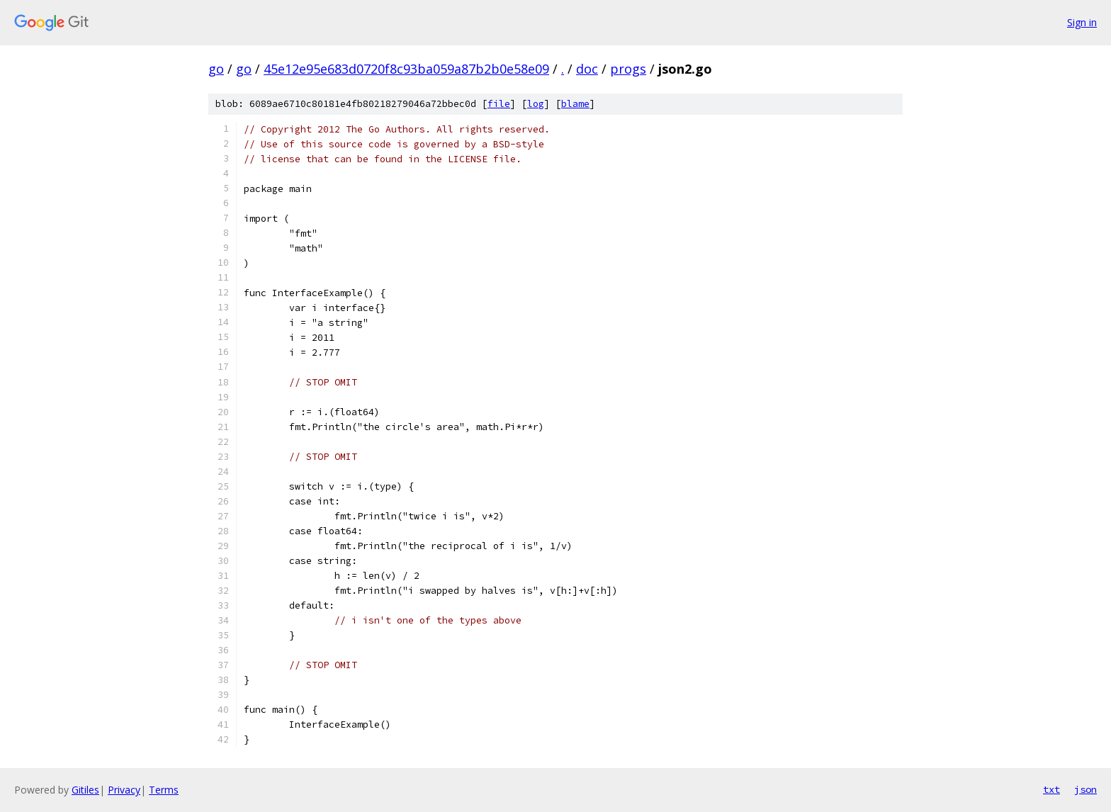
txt (1051, 789)
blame (575, 104)
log (535, 104)
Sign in (1082, 22)
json (1085, 789)
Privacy (124, 789)
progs (628, 68)
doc (587, 68)
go (216, 68)
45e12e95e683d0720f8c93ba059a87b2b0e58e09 (406, 68)
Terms (164, 789)
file (498, 104)
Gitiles (85, 789)
